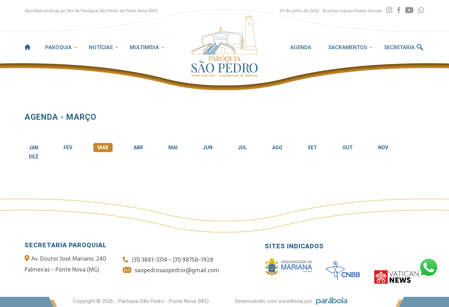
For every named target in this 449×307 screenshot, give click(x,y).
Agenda (300, 47)
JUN (208, 147)
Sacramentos (347, 47)
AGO (277, 147)
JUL (242, 147)
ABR (138, 147)
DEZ (34, 156)
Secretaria (399, 47)
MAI (172, 147)
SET (312, 147)
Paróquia (58, 47)
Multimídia (144, 47)
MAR (103, 147)
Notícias (101, 47)
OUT (347, 147)
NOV (383, 147)
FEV (67, 147)
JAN (33, 147)
